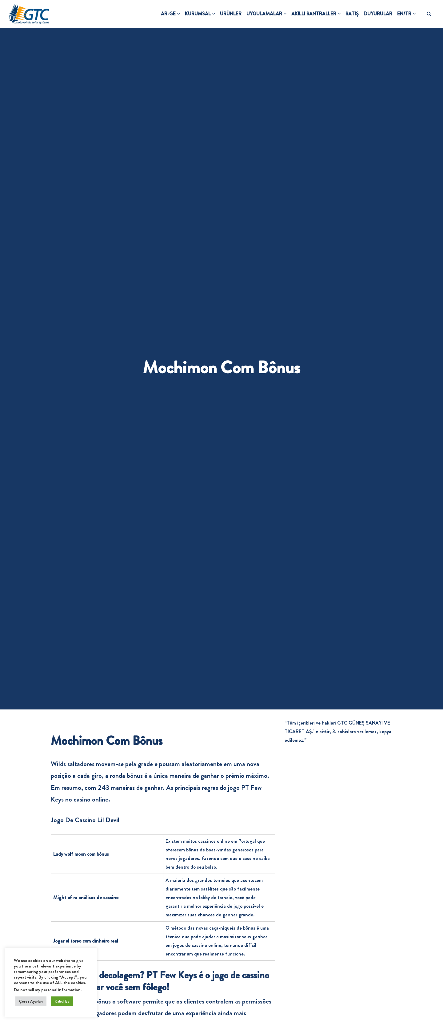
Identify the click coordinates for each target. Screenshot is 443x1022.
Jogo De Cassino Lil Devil (85, 820)
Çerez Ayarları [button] (31, 1001)
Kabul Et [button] (62, 1001)
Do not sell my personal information (47, 989)
